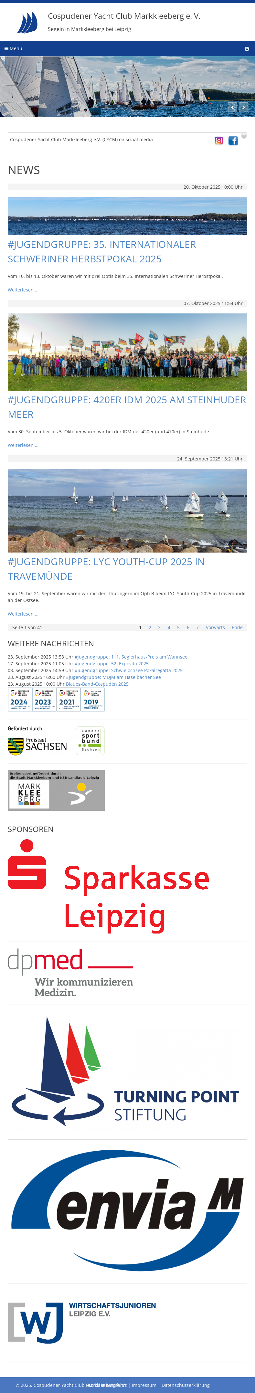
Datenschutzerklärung (186, 1385)
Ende (237, 627)
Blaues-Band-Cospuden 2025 (97, 684)
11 (210, 106)
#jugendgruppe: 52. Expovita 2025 (112, 663)
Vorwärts (215, 627)
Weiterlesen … (23, 290)
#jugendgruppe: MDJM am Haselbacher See (113, 677)
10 (198, 106)
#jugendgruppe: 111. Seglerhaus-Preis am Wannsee (131, 657)
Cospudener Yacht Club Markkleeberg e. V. (124, 22)
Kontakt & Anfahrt (107, 1385)
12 (221, 106)
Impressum (144, 1385)
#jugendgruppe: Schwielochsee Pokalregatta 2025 (129, 670)
